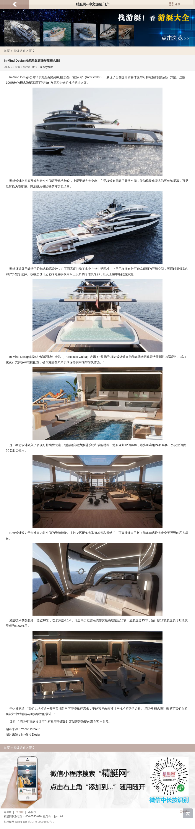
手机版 (20, 812)
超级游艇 (19, 51)
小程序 (32, 812)
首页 (7, 51)
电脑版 (8, 812)
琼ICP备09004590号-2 (41, 821)
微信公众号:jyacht (42, 67)
